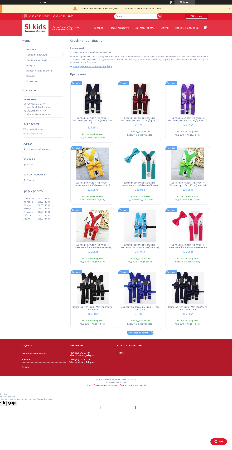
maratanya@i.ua (34, 134)
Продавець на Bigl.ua (116, 382)
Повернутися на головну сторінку (92, 66)
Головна (98, 28)
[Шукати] (159, 16)
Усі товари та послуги (138, 333)
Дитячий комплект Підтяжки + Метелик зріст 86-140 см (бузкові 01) (187, 119)
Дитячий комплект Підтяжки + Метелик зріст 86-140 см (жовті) (93, 184)
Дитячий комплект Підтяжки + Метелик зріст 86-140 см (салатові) (187, 184)
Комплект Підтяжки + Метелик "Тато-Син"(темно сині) (188, 308)
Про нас (30, 76)
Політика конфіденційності (133, 385)
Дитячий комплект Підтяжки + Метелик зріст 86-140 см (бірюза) (140, 184)
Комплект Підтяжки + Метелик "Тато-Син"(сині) (140, 308)
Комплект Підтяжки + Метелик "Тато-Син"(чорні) (92, 308)
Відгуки (165, 28)
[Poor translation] (12, 403)
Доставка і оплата (145, 28)
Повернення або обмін (187, 28)
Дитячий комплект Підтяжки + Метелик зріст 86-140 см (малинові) (188, 246)
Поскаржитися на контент (106, 385)
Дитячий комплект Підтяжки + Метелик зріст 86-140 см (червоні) (93, 246)
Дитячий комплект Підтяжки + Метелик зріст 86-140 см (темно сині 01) (92, 120)
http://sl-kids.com (35, 129)
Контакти (32, 81)
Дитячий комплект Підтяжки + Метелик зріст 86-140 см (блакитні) (140, 246)
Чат (218, 441)
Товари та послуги (119, 28)
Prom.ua (132, 379)
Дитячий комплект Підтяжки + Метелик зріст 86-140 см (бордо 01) (140, 119)
